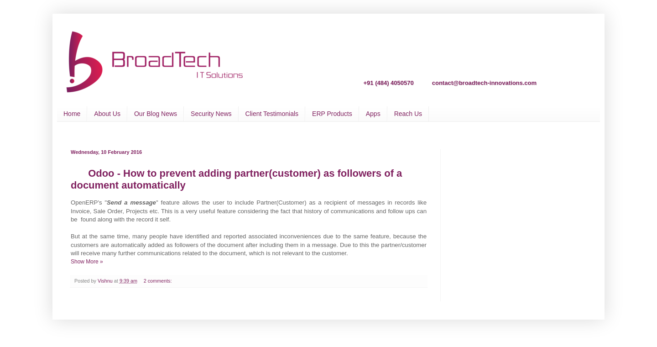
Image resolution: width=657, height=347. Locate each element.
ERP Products (332, 113)
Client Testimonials (271, 113)
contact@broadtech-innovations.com (484, 82)
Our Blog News (155, 113)
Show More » (87, 261)
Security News (211, 113)
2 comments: (158, 281)
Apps (373, 113)
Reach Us (408, 113)
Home (71, 113)
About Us (107, 113)
